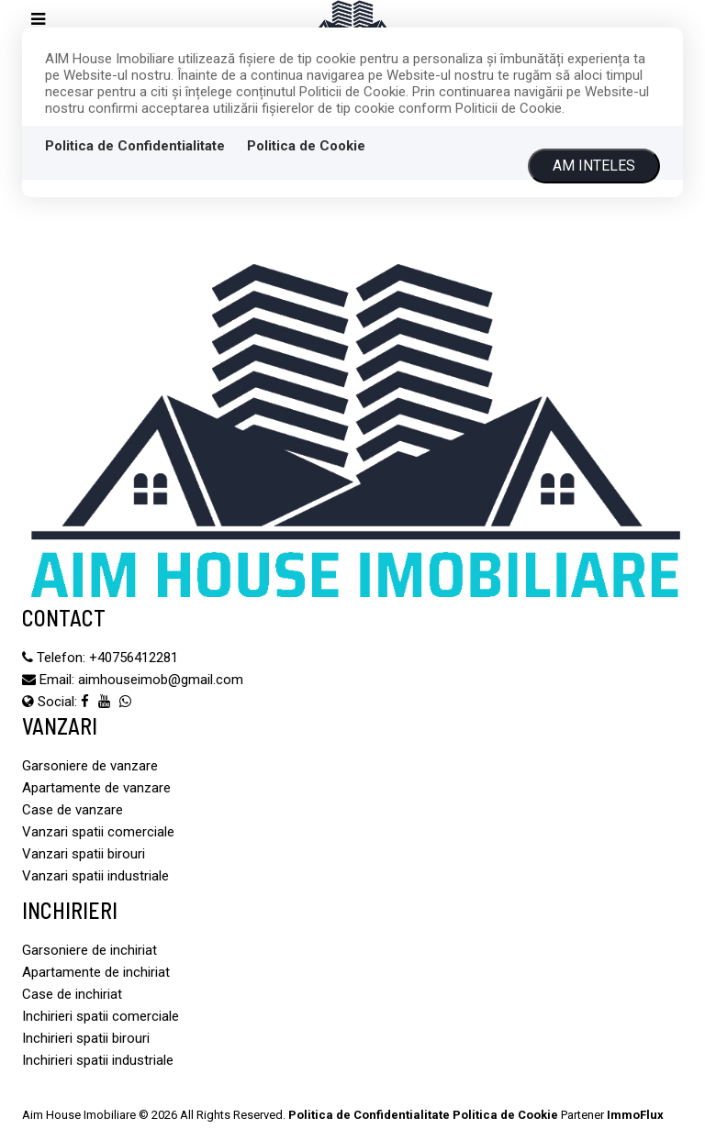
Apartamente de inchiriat (96, 972)
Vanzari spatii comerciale (98, 832)
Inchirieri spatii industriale (97, 1060)
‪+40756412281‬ (133, 657)
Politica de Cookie (306, 146)
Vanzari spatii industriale (95, 876)
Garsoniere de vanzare (90, 766)
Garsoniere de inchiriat (89, 950)
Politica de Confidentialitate (135, 146)
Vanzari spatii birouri (83, 854)
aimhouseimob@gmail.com (160, 679)
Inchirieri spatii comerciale (100, 1016)
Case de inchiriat (72, 994)
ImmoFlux (635, 1115)
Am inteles (594, 165)
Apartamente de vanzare (96, 788)
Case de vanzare (72, 810)
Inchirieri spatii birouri (86, 1038)
